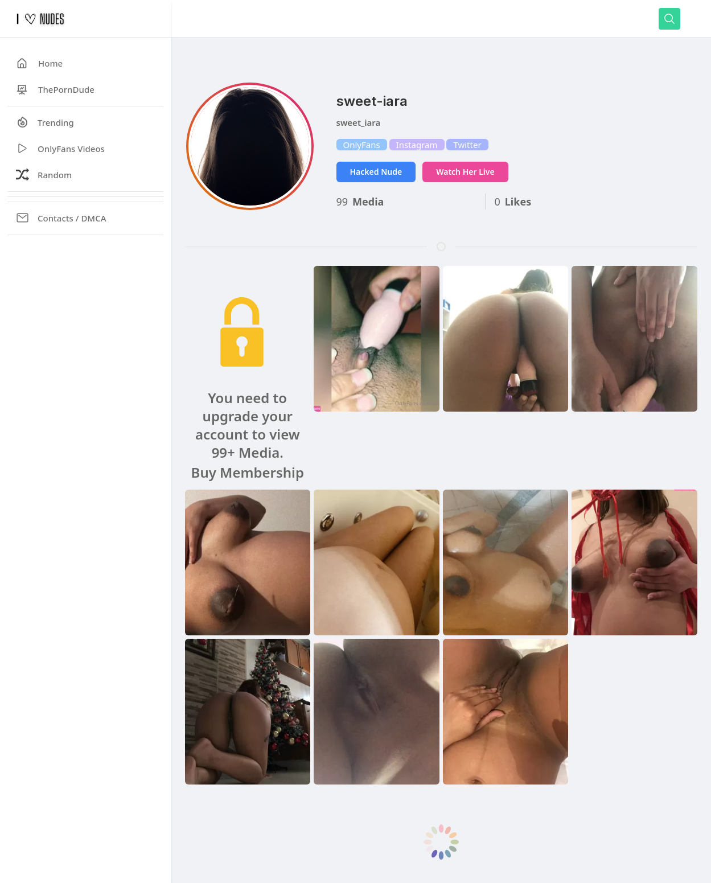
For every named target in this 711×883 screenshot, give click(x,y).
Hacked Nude (376, 171)
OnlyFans (361, 144)
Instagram (417, 144)
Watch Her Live (465, 171)
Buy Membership (247, 472)
